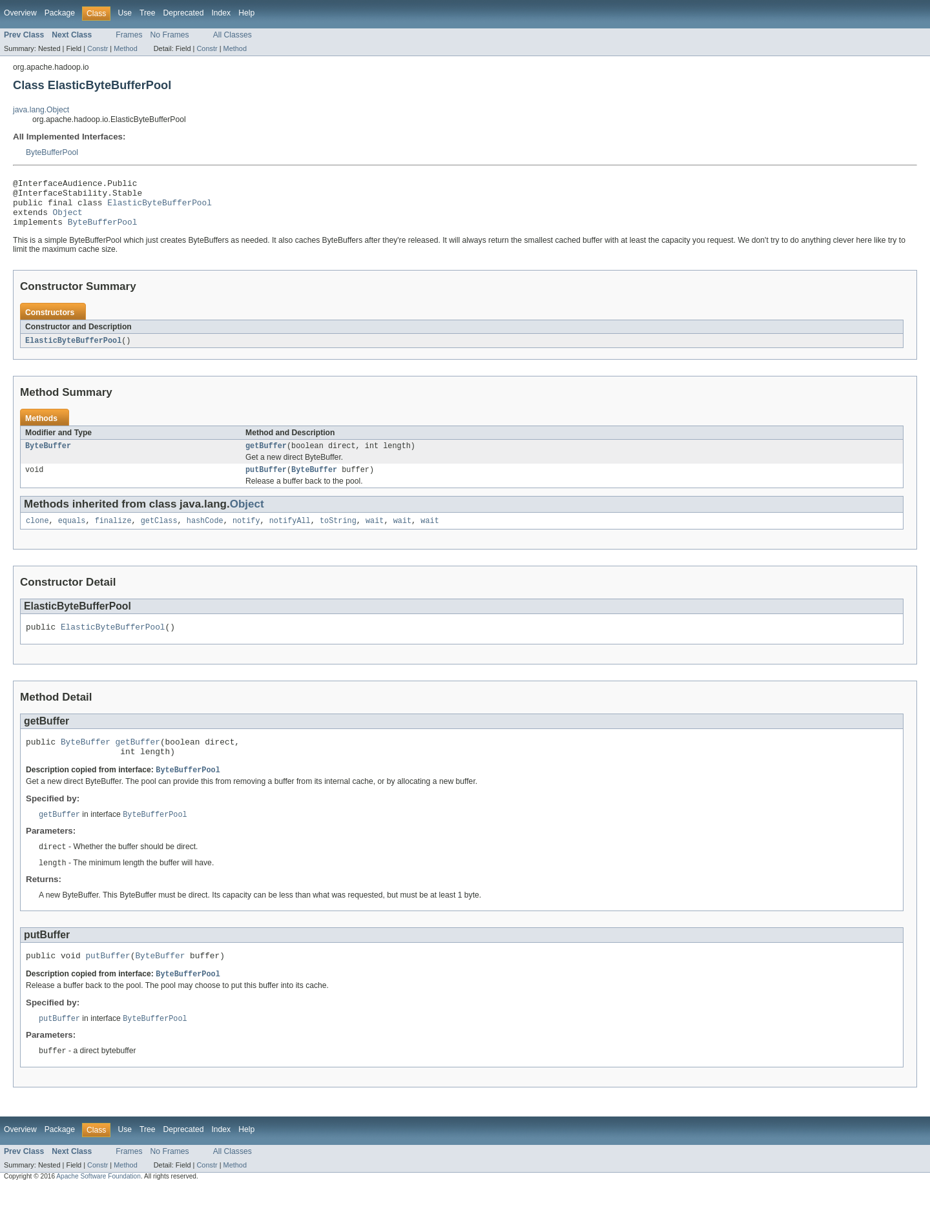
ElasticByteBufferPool (159, 208)
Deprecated (183, 12)
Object (68, 219)
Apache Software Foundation (98, 1202)
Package (60, 12)
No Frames (169, 34)
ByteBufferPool (52, 152)
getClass (159, 535)
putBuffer (266, 482)
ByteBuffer (48, 457)
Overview (20, 12)
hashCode (205, 535)
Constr (97, 48)
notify (246, 535)
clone (37, 535)
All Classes (232, 34)
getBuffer (266, 457)
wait (375, 535)
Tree (148, 12)
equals (72, 535)
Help (246, 12)
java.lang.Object (41, 109)
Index (221, 12)
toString (338, 535)
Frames (129, 34)
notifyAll (290, 535)
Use (125, 12)
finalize (113, 535)
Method (125, 48)
